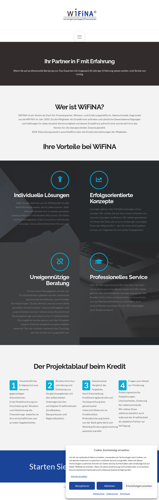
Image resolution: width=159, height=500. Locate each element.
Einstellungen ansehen (139, 485)
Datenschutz (99, 493)
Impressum (125, 493)
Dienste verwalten (79, 476)
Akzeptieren (82, 485)
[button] (79, 37)
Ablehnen (109, 485)
